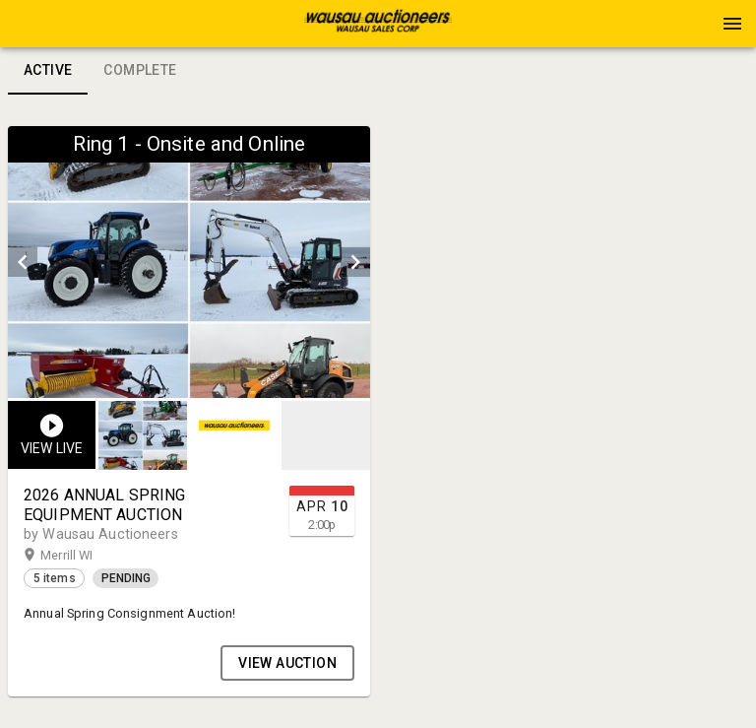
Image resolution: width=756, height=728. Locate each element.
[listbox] (189, 262)
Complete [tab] (140, 71)
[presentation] (378, 23)
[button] (378, 30)
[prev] (22, 262)
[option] (189, 262)
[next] (355, 262)
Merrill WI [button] (85, 555)
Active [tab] (48, 71)
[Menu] (732, 23)
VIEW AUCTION (287, 663)
